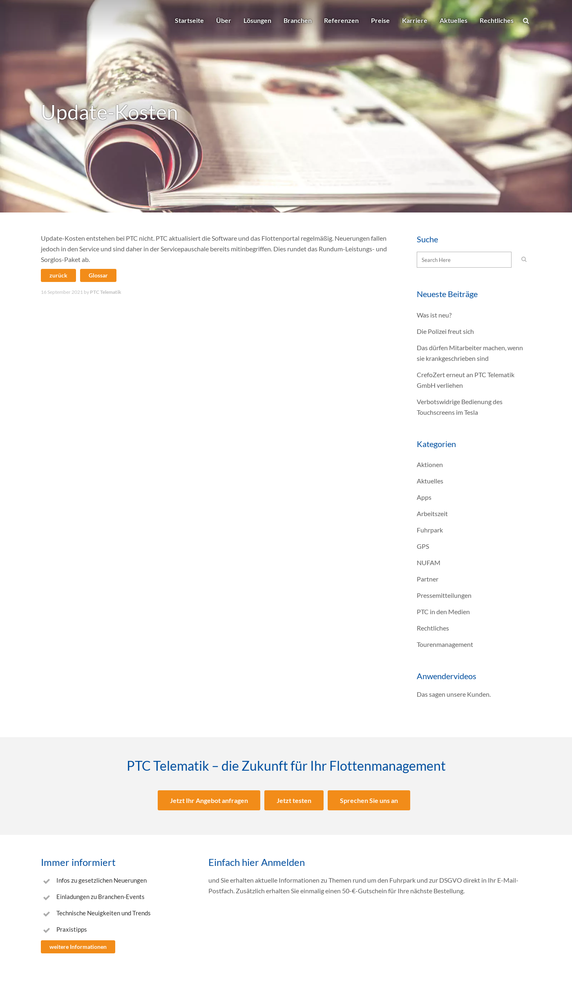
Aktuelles (453, 20)
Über (223, 20)
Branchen (298, 20)
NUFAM (428, 562)
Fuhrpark (430, 530)
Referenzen (341, 20)
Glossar (98, 275)
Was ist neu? (434, 315)
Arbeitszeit (432, 513)
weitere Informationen (78, 946)
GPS (423, 546)
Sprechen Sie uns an (369, 800)
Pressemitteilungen (444, 595)
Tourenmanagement (445, 644)
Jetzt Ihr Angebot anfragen (209, 800)
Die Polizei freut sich (445, 331)
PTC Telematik (105, 292)
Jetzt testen (294, 800)
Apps (424, 497)
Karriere (414, 20)
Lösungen (257, 20)
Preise (380, 20)
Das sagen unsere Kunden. (454, 694)
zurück (58, 275)
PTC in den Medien (443, 611)
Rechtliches (497, 20)
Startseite (189, 20)
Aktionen (430, 464)
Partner (427, 579)
